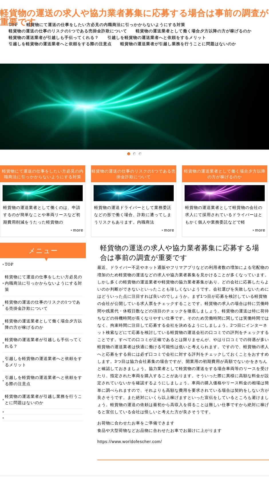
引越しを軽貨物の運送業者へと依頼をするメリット (156, 37)
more (78, 230)
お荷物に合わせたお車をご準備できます (136, 423)
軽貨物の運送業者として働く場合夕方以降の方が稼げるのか (194, 31)
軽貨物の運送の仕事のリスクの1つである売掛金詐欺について (68, 31)
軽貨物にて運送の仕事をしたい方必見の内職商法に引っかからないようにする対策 (105, 24)
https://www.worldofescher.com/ (129, 441)
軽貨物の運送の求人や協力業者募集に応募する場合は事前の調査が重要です (134, 17)
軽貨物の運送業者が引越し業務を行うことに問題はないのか (178, 43)
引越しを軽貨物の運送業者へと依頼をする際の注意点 (60, 43)
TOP (13, 24)
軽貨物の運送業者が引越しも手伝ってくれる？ (54, 37)
